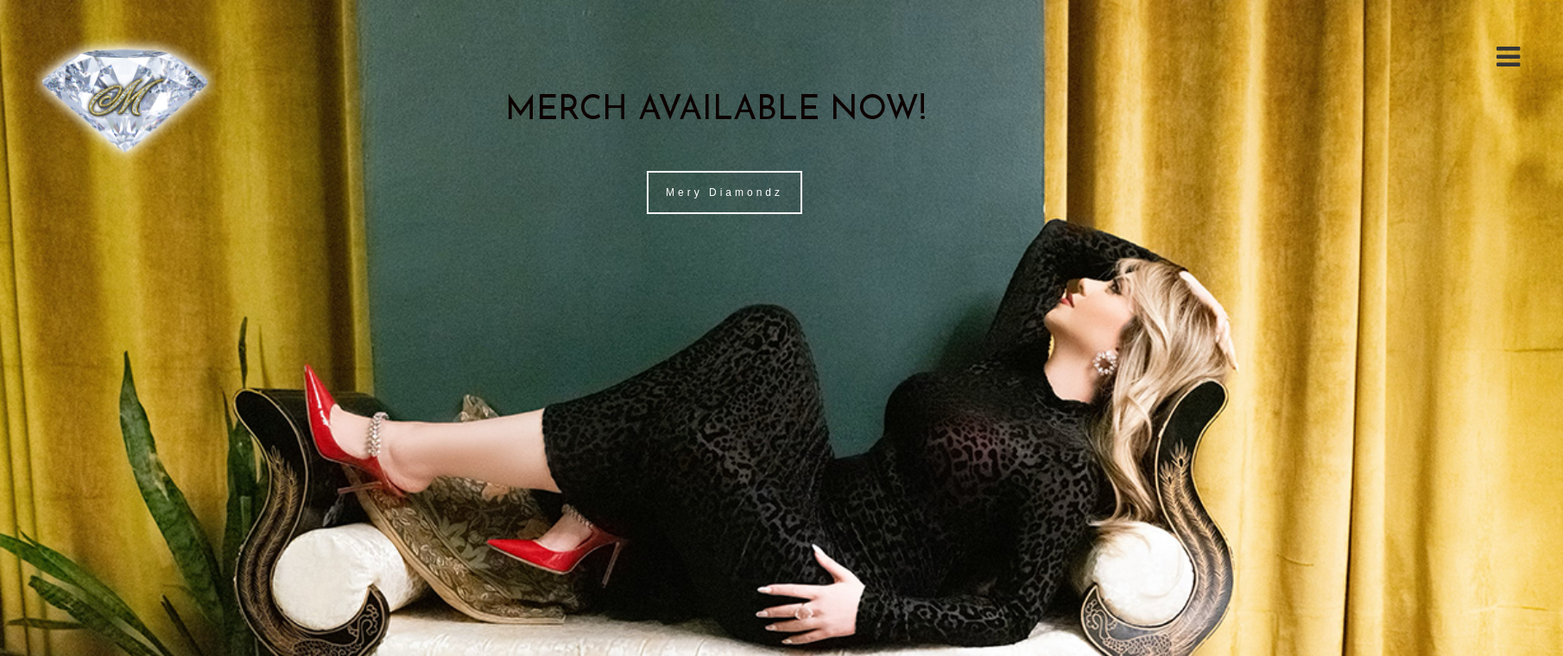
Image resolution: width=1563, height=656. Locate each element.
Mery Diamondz (724, 192)
